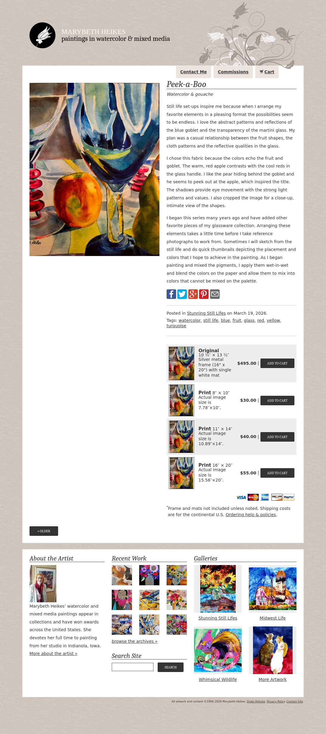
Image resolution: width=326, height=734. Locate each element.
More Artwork (272, 654)
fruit (236, 320)
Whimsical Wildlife (218, 654)
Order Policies (256, 701)
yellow (273, 320)
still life (210, 320)
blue (225, 320)
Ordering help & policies (251, 514)
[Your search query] (132, 667)
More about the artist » (53, 653)
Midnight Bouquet (149, 575)
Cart (269, 71)
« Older (43, 531)
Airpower (149, 600)
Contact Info (294, 701)
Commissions (233, 71)
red (260, 320)
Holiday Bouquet (177, 600)
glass (249, 320)
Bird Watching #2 (122, 575)
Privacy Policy (276, 701)
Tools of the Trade (149, 624)
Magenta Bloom (122, 600)
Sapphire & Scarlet (177, 624)
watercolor (189, 320)
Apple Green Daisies (177, 575)
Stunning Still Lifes (206, 313)
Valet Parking (122, 624)
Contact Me (193, 71)
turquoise (176, 325)
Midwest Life (272, 592)
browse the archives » (135, 641)
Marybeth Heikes (93, 31)
